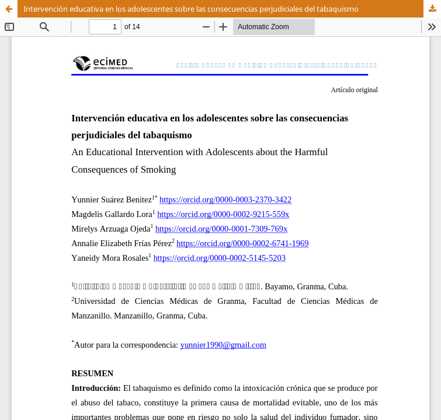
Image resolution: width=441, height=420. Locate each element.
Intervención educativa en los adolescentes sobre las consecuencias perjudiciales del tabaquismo (191, 9)
